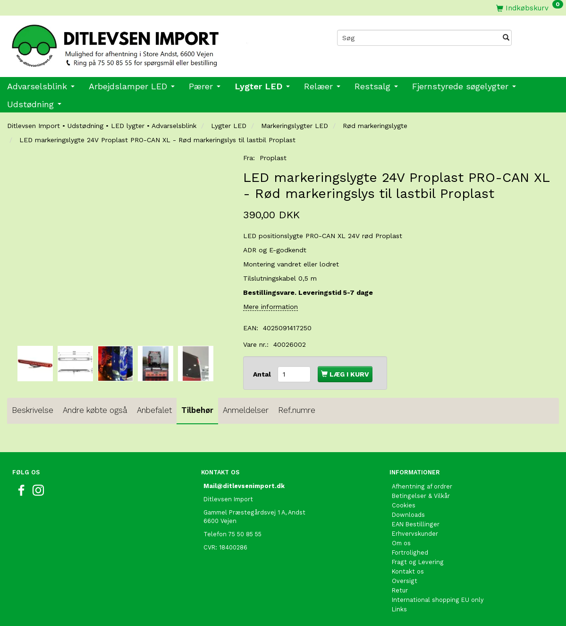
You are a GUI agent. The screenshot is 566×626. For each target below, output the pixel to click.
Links (399, 609)
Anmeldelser (246, 410)
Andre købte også (95, 410)
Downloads (408, 514)
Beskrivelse (32, 410)
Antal (263, 374)
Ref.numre (296, 410)
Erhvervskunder (415, 533)
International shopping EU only (438, 599)
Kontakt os (408, 571)
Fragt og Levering (418, 562)
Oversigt (404, 580)
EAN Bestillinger (415, 524)
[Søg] (506, 38)
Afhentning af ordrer (422, 486)
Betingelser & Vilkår (421, 495)
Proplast (273, 158)
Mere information (270, 306)
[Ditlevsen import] (141, 43)
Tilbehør (197, 410)
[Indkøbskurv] (529, 8)
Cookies (403, 505)
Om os (401, 543)
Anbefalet (154, 410)
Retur (400, 590)
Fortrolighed (410, 552)
